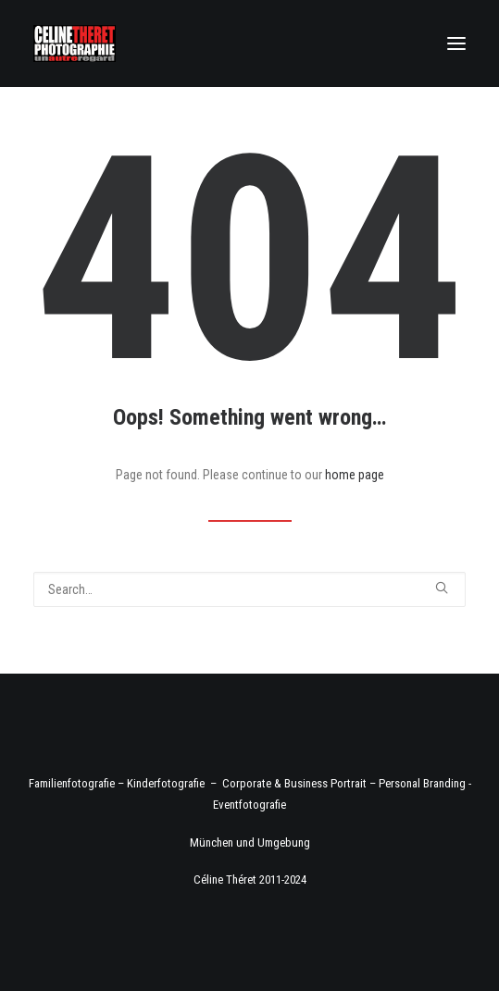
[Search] (249, 589)
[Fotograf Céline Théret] (74, 43)
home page (354, 474)
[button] (456, 43)
